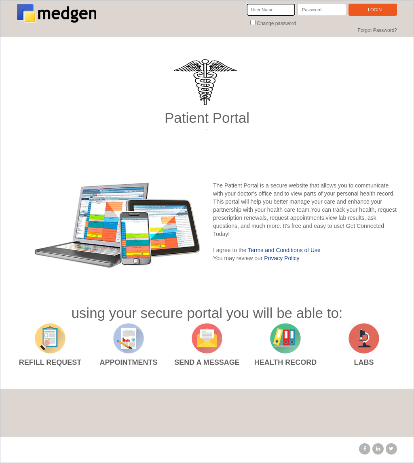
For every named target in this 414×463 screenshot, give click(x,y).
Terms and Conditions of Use (284, 250)
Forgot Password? (377, 30)
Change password (276, 23)
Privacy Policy (281, 258)
